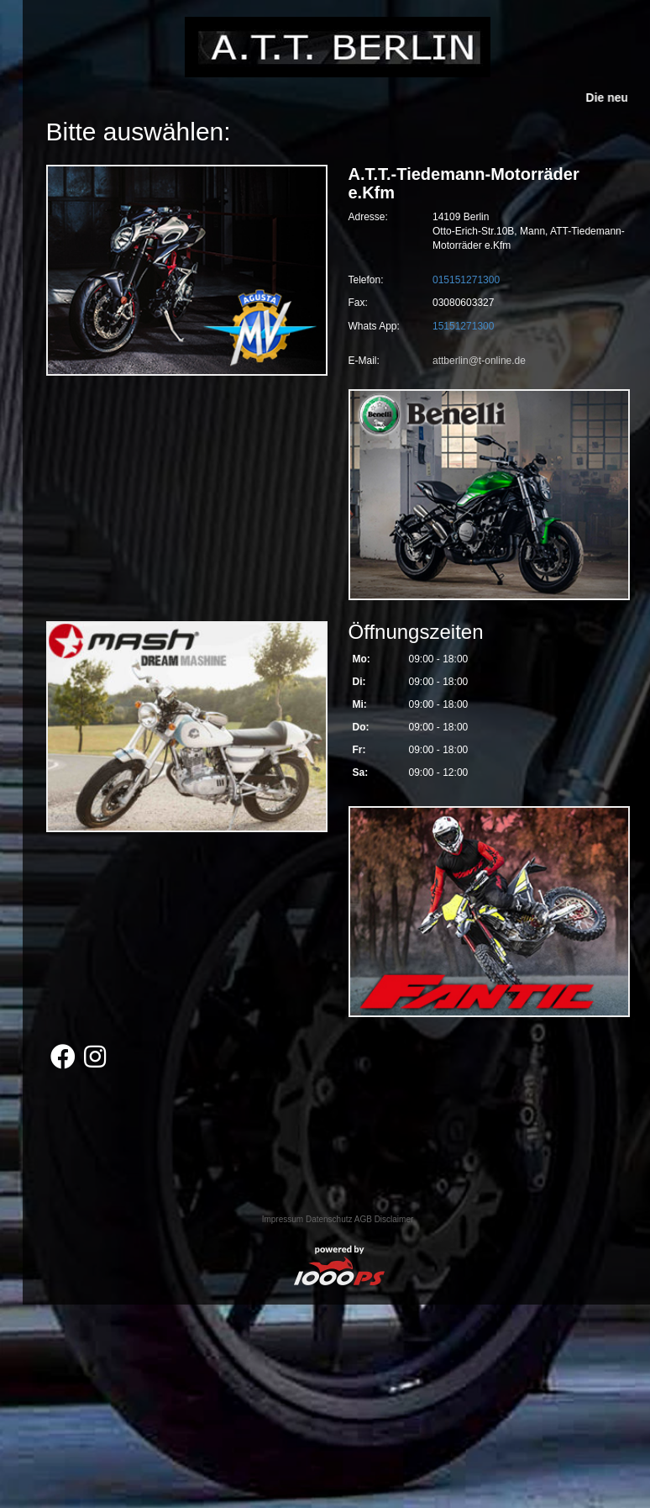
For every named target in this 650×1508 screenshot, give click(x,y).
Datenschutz (329, 1219)
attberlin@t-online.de (479, 360)
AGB (363, 1219)
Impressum (282, 1219)
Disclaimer (394, 1219)
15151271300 (463, 326)
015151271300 (466, 280)
